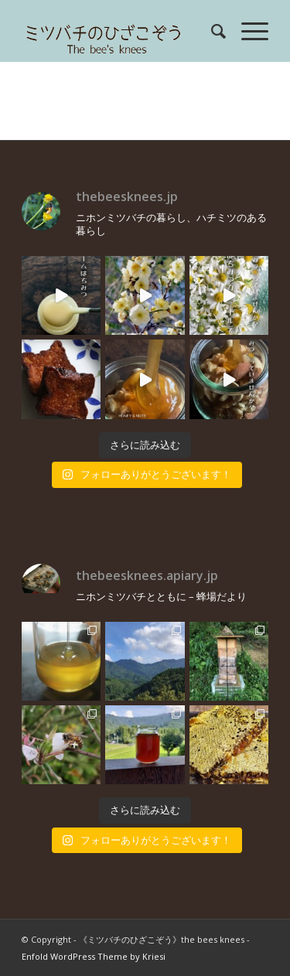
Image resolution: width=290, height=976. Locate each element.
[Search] (211, 31)
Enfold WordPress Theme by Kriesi (93, 956)
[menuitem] (211, 31)
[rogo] (120, 31)
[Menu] (247, 31)
